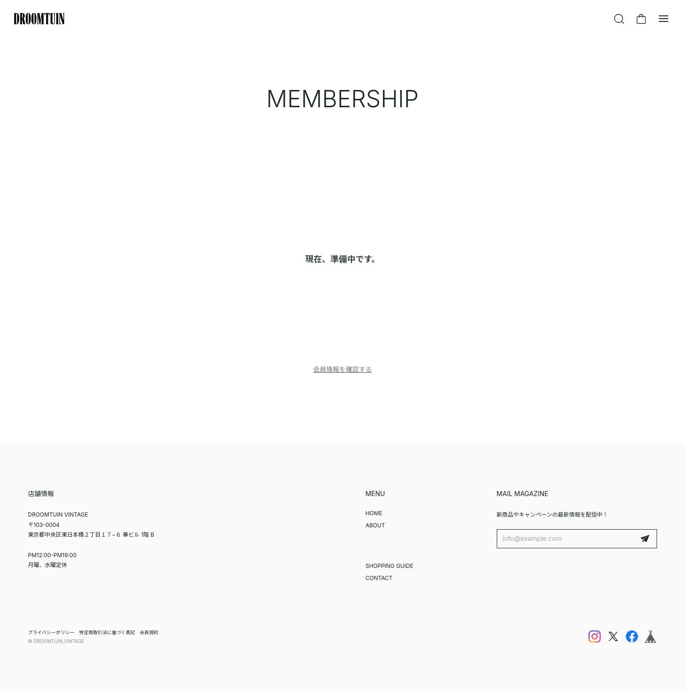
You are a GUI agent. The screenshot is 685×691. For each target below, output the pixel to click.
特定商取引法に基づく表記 (107, 632)
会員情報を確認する (342, 371)
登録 (645, 539)
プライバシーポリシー (51, 632)
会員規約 (149, 632)
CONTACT (378, 577)
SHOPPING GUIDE (389, 565)
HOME (373, 513)
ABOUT (375, 525)
